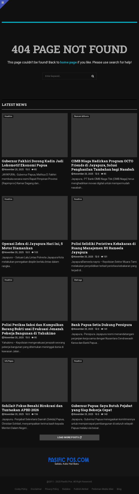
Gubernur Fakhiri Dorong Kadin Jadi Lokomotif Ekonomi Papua (32, 163)
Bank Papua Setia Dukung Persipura (101, 325)
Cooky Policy (21, 489)
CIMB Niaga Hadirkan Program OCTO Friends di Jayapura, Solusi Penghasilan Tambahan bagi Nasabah (102, 165)
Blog (119, 489)
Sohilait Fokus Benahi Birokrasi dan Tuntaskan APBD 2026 (32, 408)
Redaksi (66, 489)
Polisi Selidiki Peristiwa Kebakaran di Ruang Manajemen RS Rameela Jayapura (103, 247)
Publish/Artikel (81, 489)
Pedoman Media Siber (102, 489)
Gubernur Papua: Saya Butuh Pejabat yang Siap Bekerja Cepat (101, 408)
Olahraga (78, 280)
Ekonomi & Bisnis (81, 116)
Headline (8, 116)
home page (68, 62)
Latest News (14, 104)
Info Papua (9, 361)
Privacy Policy (52, 489)
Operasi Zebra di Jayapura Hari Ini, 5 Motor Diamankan (32, 245)
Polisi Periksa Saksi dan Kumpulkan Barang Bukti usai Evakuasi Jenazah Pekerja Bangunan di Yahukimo (33, 329)
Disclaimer (36, 489)
